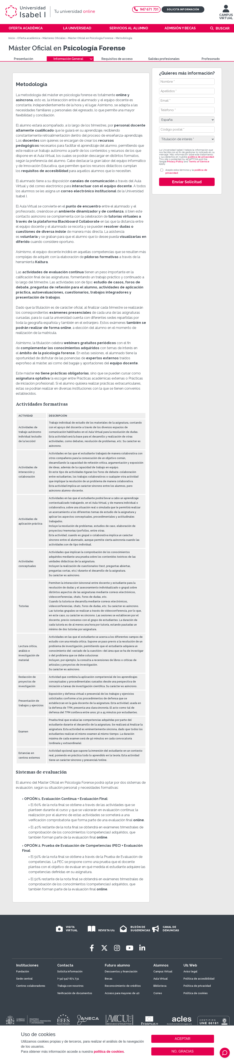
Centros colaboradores (30, 985)
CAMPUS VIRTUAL (226, 14)
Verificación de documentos (74, 993)
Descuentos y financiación (121, 971)
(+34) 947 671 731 (68, 978)
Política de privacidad (197, 985)
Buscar (223, 28)
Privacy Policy (175, 161)
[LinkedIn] (142, 948)
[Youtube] (129, 948)
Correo (157, 993)
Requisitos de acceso (117, 59)
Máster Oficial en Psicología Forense (90, 38)
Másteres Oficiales (54, 38)
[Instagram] (117, 948)
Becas (108, 978)
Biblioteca (159, 985)
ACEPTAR (182, 1039)
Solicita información (183, 9)
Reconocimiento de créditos (123, 985)
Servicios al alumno (128, 28)
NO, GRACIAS (183, 1051)
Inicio (11, 38)
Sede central (24, 978)
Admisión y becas (180, 28)
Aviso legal (190, 971)
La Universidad (77, 28)
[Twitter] (104, 948)
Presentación (23, 59)
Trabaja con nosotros (70, 985)
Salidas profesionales (163, 59)
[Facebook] (92, 948)
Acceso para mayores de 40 (122, 993)
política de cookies (109, 1051)
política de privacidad (201, 157)
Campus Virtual (162, 971)
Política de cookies (195, 993)
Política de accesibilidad (198, 978)
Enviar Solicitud (187, 182)
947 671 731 (146, 9)
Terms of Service (199, 161)
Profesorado (211, 59)
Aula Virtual (160, 978)
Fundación (22, 971)
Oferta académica (26, 28)
